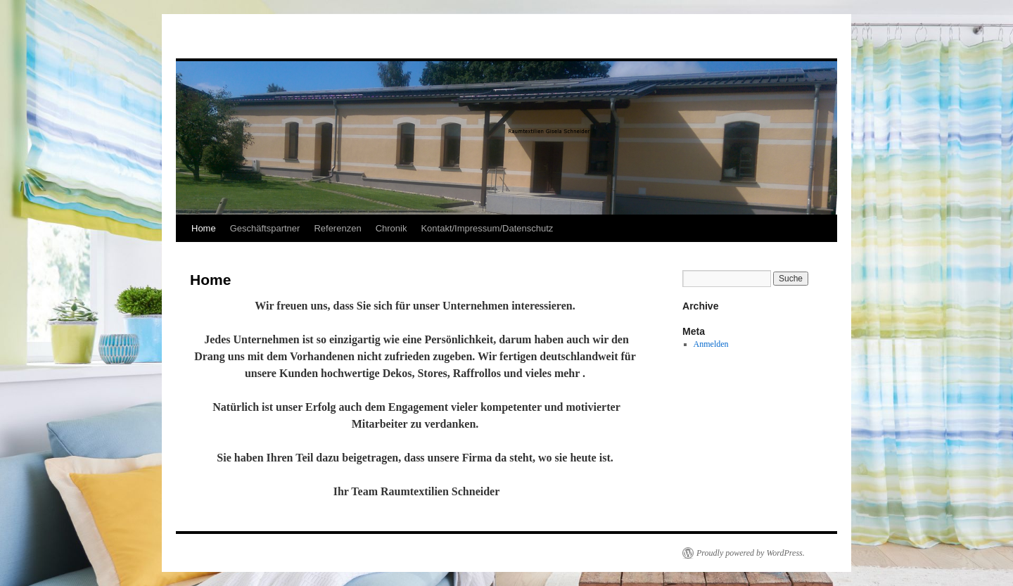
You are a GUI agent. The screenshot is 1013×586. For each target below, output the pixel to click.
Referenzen (337, 228)
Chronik (391, 228)
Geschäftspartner (265, 228)
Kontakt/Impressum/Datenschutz (487, 228)
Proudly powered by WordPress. (750, 553)
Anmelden (711, 344)
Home (203, 228)
